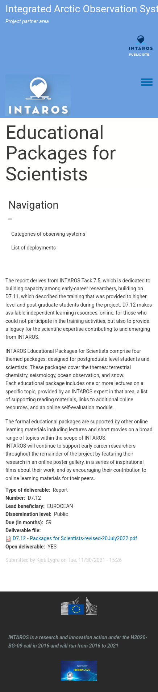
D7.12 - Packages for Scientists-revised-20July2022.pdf (75, 538)
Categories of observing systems (48, 234)
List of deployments (33, 248)
